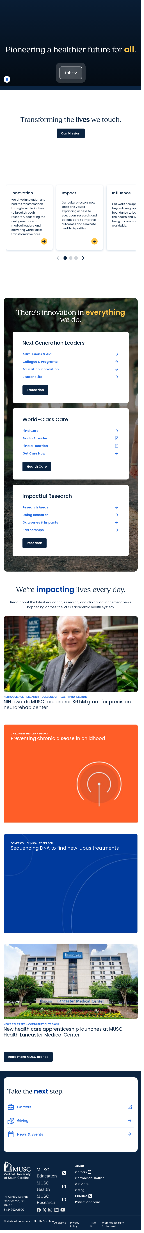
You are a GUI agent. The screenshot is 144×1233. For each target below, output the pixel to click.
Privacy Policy (74, 1224)
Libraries (83, 1196)
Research (34, 543)
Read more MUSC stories (28, 1056)
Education (35, 390)
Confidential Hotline (89, 1178)
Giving (79, 1190)
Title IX (93, 1224)
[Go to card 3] (76, 258)
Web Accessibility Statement (113, 1224)
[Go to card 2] (70, 258)
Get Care (81, 1184)
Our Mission (70, 133)
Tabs (69, 72)
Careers (83, 1172)
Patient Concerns (87, 1202)
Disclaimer (60, 1224)
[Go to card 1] (65, 258)
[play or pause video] (7, 79)
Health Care (37, 466)
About (79, 1166)
